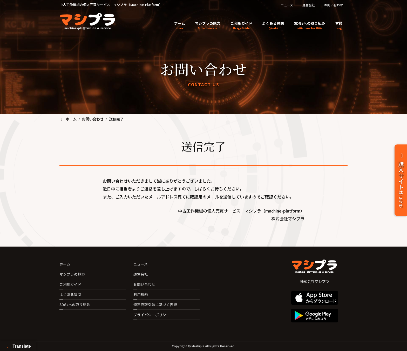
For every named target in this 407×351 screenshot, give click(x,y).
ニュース (287, 5)
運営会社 (308, 5)
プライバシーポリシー (151, 314)
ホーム (64, 264)
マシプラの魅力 (72, 274)
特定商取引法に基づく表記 (155, 304)
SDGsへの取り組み (74, 304)
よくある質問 (70, 294)
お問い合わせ (333, 5)
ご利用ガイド (70, 284)
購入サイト (401, 180)
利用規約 (140, 294)
